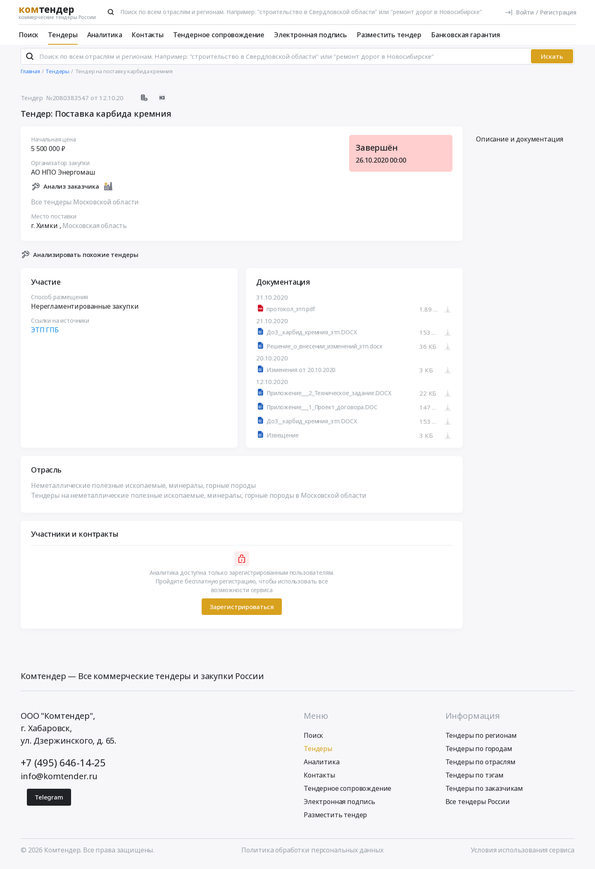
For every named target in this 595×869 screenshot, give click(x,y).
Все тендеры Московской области (85, 205)
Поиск (28, 34)
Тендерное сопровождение (218, 34)
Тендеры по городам (478, 752)
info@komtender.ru (59, 779)
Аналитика (104, 34)
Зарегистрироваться (241, 610)
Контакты (147, 34)
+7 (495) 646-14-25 (63, 766)
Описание (519, 142)
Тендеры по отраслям (480, 765)
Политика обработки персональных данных (312, 853)
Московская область (94, 228)
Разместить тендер (389, 34)
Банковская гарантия (465, 34)
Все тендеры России (477, 805)
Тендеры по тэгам (474, 778)
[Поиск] (111, 12)
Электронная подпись (310, 34)
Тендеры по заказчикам (484, 792)
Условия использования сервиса (522, 853)
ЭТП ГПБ (45, 333)
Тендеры (63, 34)
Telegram (49, 801)
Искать (552, 60)
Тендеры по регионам (481, 739)
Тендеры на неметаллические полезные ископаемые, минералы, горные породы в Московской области (199, 499)
